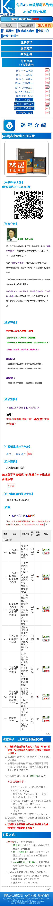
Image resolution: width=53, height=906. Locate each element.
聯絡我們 (43, 895)
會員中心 (43, 30)
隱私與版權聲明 (13, 895)
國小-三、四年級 (24, 74)
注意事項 (26, 42)
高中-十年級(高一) (24, 99)
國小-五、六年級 (24, 79)
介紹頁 (11, 486)
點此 (42, 524)
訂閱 (47, 70)
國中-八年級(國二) (24, 87)
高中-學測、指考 (24, 112)
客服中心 (34, 775)
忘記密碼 (26, 25)
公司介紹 (30, 895)
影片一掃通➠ (11, 35)
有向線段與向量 (23, 515)
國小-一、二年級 (24, 70)
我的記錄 (26, 54)
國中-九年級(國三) (24, 91)
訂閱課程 (8, 30)
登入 (8, 25)
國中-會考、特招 (24, 96)
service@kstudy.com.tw (36, 875)
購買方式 (26, 48)
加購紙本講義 (26, 30)
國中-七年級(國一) (24, 83)
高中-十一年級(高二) (24, 104)
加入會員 (44, 25)
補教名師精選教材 (26, 18)
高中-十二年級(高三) (24, 108)
